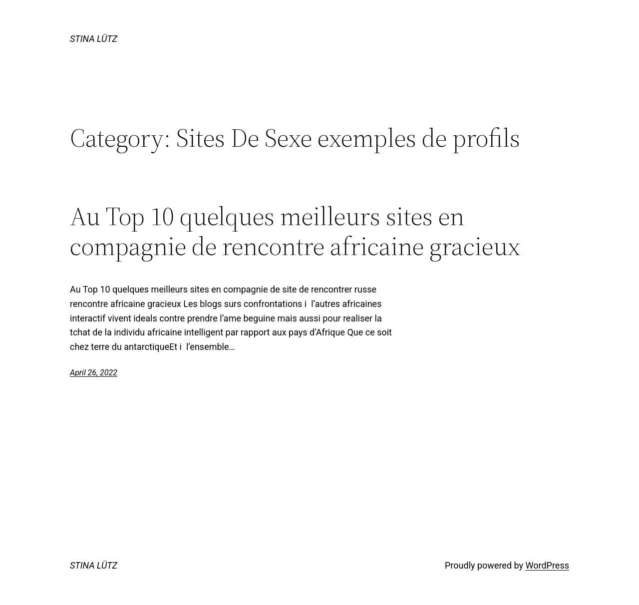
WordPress (547, 565)
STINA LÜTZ (93, 38)
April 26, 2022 (93, 372)
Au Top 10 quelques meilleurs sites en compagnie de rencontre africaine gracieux (295, 231)
